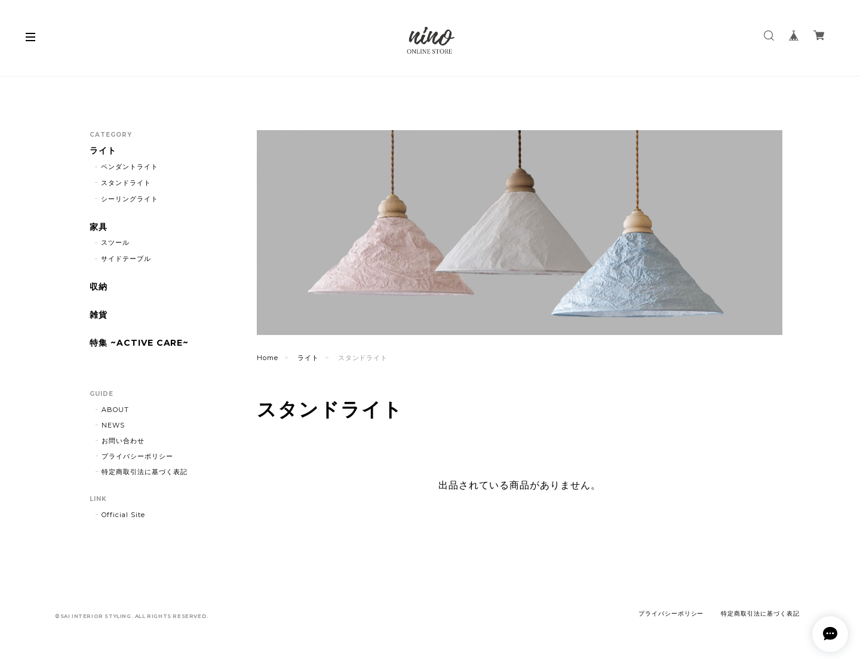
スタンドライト (126, 183)
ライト (308, 357)
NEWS (113, 425)
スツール (115, 242)
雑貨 (99, 315)
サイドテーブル (126, 258)
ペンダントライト (129, 166)
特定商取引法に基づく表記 (145, 472)
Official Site (123, 515)
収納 (99, 287)
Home (267, 357)
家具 (99, 227)
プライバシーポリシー (137, 456)
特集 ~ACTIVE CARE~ (139, 343)
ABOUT (115, 409)
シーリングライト (129, 199)
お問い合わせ (123, 440)
